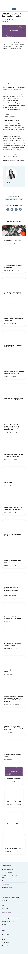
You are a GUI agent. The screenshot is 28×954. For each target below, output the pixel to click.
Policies (4, 916)
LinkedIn (5, 937)
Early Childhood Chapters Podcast (10, 897)
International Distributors (8, 921)
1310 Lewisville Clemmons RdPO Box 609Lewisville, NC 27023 (10, 871)
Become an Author (6, 903)
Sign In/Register (6, 927)
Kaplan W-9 (5, 908)
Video (21, 199)
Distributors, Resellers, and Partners (10, 918)
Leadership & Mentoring (11, 199)
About (3, 894)
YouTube (5, 945)
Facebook (5, 934)
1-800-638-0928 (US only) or (10, 875)
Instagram (5, 942)
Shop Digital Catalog (7, 887)
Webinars (4, 900)
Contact (4, 924)
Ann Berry (5, 21)
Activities (4, 905)
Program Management (14, 196)
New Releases (5, 884)
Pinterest (5, 939)
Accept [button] (14, 8)
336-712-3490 (5, 877)
